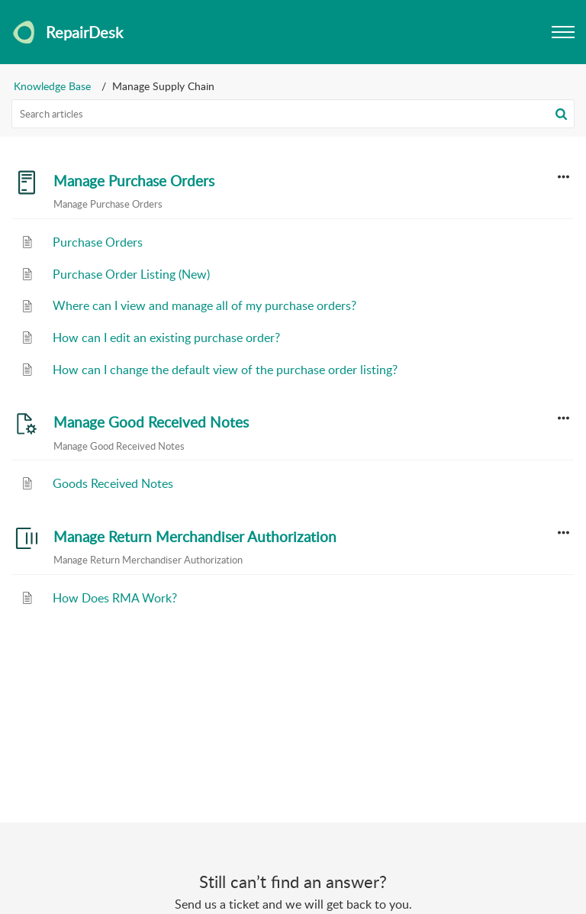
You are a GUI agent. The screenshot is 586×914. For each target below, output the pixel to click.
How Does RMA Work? (115, 597)
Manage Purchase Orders (133, 181)
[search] (293, 113)
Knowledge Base (52, 86)
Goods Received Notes (113, 483)
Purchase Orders (98, 242)
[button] (561, 114)
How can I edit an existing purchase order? (166, 337)
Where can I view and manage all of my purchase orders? (204, 305)
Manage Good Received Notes (151, 422)
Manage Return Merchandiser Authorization (194, 537)
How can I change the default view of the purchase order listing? (225, 369)
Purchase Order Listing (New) (131, 274)
